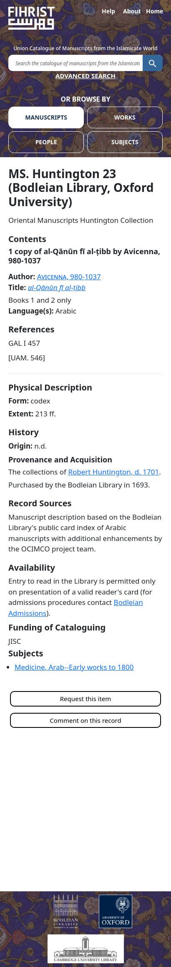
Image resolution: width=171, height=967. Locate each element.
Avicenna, (69, 276)
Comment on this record (85, 720)
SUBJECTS (124, 142)
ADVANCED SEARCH (85, 75)
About (131, 11)
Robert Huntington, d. (113, 472)
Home (154, 11)
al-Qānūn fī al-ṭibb (57, 287)
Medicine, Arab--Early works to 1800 (74, 667)
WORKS (125, 117)
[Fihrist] (85, 18)
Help (108, 11)
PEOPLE (46, 142)
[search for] (75, 62)
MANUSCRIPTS (46, 117)
